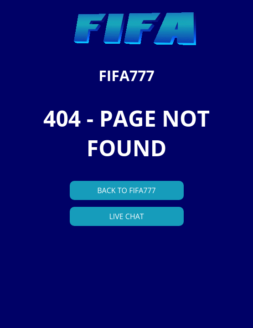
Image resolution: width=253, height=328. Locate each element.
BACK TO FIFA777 (126, 190)
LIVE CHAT (126, 216)
